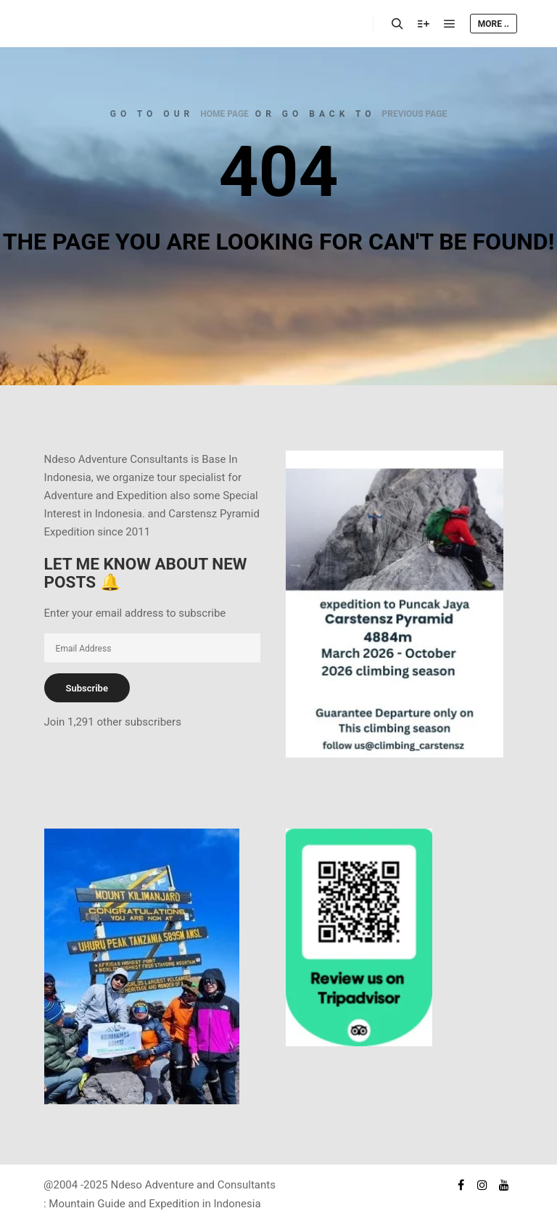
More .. (493, 24)
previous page (414, 114)
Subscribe (87, 688)
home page (224, 114)
